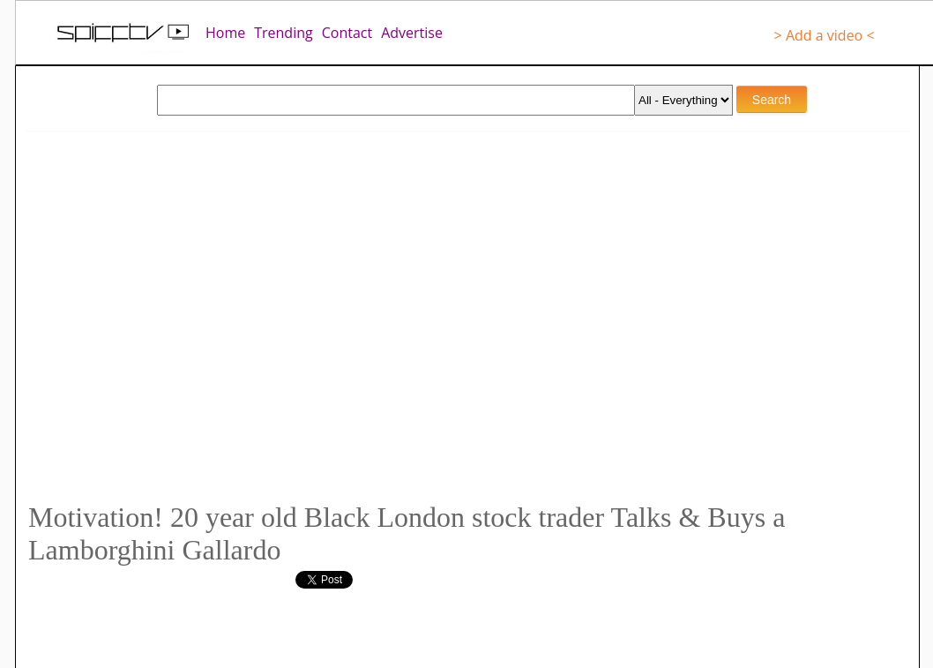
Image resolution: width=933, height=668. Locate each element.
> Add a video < (824, 35)
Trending (283, 32)
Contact (347, 32)
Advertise (412, 32)
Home (225, 32)
